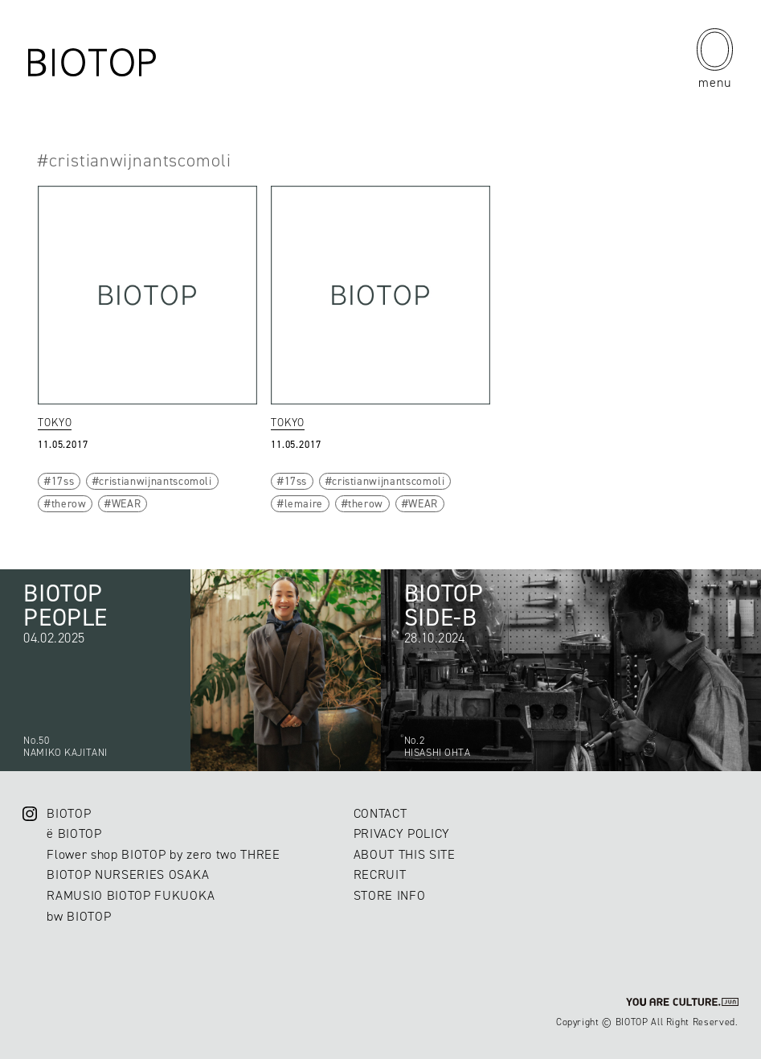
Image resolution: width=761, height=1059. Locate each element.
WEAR (126, 503)
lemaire (304, 503)
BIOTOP (69, 813)
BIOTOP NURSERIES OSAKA (128, 874)
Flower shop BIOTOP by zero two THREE (163, 854)
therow (69, 503)
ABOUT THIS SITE (405, 854)
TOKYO (55, 422)
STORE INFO (390, 895)
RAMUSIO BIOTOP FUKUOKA (131, 895)
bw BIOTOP (79, 916)
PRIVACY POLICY (402, 833)
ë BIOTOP (74, 833)
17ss (63, 481)
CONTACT (380, 813)
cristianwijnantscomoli (155, 481)
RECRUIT (380, 874)
